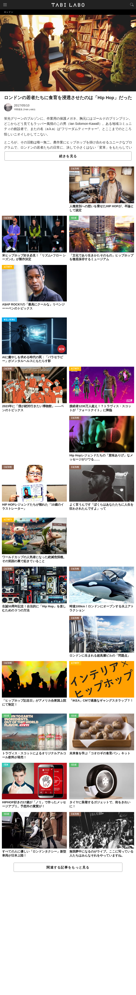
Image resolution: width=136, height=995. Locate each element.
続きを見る (68, 156)
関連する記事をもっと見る (67, 867)
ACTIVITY (8, 267)
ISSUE (74, 218)
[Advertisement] (68, 934)
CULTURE (75, 169)
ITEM (6, 765)
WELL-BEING (9, 320)
